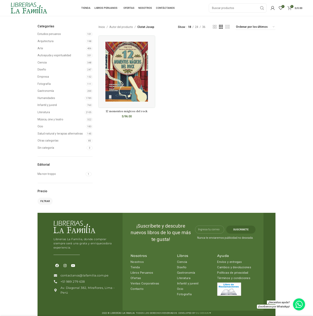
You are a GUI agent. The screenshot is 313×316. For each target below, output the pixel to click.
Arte (40, 48)
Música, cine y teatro (50, 119)
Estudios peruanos (49, 34)
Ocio (40, 126)
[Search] (238, 8)
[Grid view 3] (221, 26)
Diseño (42, 69)
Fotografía (44, 83)
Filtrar (45, 201)
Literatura (44, 112)
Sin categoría (46, 147)
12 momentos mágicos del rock (127, 111)
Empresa (43, 76)
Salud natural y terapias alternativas (60, 133)
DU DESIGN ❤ (203, 313)
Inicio (102, 27)
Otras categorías (48, 140)
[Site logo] (29, 7)
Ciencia (42, 62)
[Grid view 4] (227, 26)
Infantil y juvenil (47, 105)
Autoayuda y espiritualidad (54, 55)
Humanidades (46, 98)
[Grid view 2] (215, 26)
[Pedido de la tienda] (255, 27)
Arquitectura (45, 41)
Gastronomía (46, 90)
